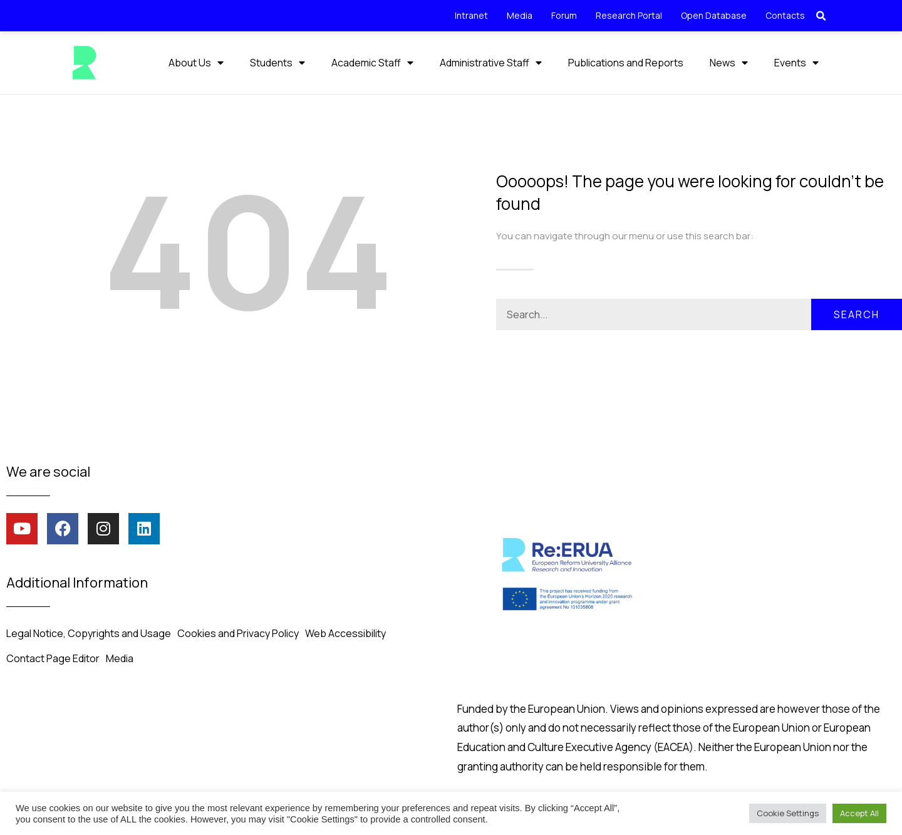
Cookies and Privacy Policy (238, 633)
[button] (821, 16)
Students (277, 62)
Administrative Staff (491, 62)
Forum (564, 15)
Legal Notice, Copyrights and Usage (88, 633)
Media (519, 15)
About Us (196, 62)
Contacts (785, 15)
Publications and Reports (625, 63)
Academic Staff (372, 62)
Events (796, 62)
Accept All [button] (859, 813)
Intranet (471, 15)
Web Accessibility (345, 633)
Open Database (714, 15)
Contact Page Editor (53, 658)
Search (856, 314)
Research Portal (629, 15)
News (729, 62)
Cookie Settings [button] (788, 813)
